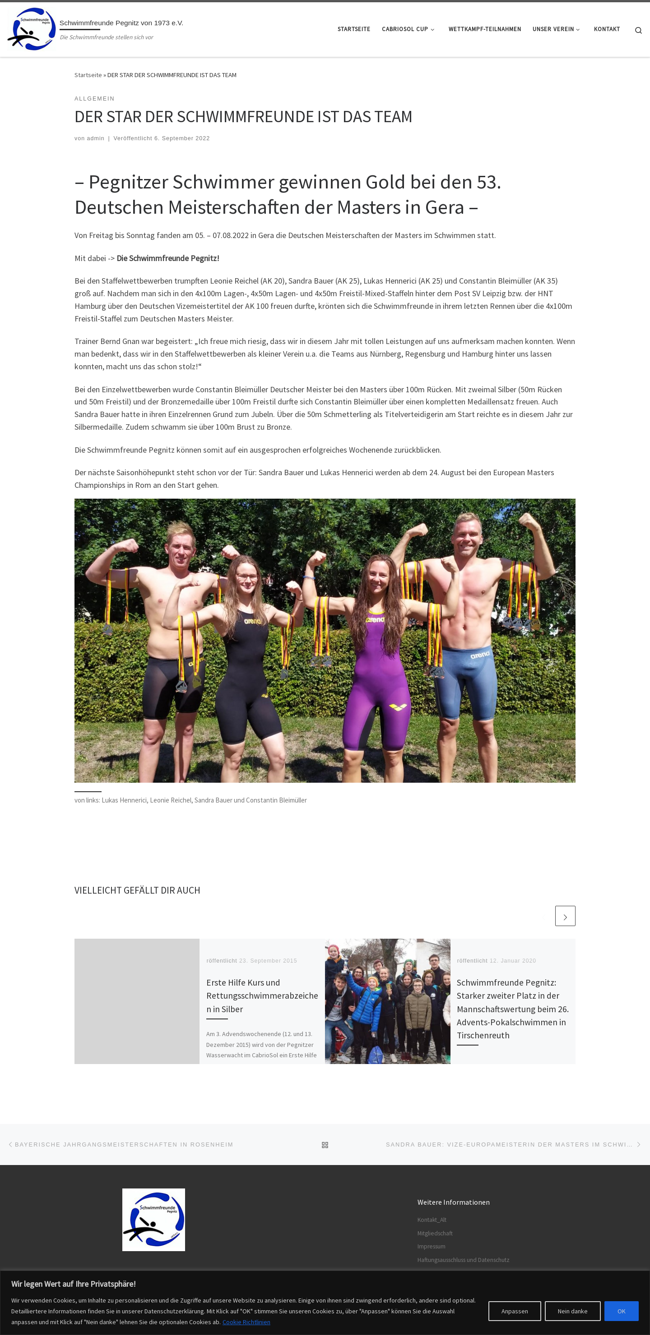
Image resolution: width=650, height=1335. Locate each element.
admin (96, 138)
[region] (325, 1303)
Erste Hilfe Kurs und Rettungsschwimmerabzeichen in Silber (262, 995)
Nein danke (573, 1311)
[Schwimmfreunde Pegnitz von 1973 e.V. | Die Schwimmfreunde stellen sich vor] (31, 28)
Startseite (88, 75)
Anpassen (514, 1311)
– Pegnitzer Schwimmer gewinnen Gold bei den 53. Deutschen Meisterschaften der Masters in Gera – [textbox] (287, 194)
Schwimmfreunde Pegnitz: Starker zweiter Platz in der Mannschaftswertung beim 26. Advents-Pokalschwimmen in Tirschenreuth (513, 1009)
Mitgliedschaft (435, 1233)
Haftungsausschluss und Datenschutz (464, 1260)
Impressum (432, 1246)
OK (622, 1311)
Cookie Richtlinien (246, 1322)
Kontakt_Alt (432, 1220)
